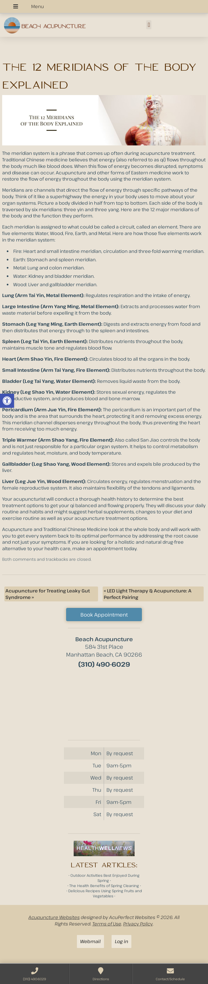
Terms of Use (106, 924)
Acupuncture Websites (54, 917)
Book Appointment (104, 614)
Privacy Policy (138, 924)
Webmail (90, 941)
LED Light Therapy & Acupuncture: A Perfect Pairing (147, 594)
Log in (121, 941)
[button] (7, 401)
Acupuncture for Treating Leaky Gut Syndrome (47, 594)
